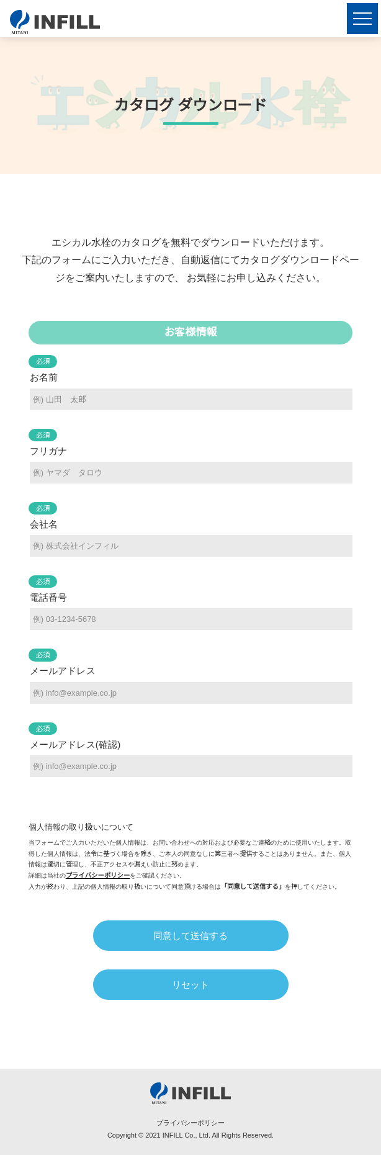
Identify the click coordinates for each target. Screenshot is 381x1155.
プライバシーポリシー (98, 875)
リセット (190, 984)
